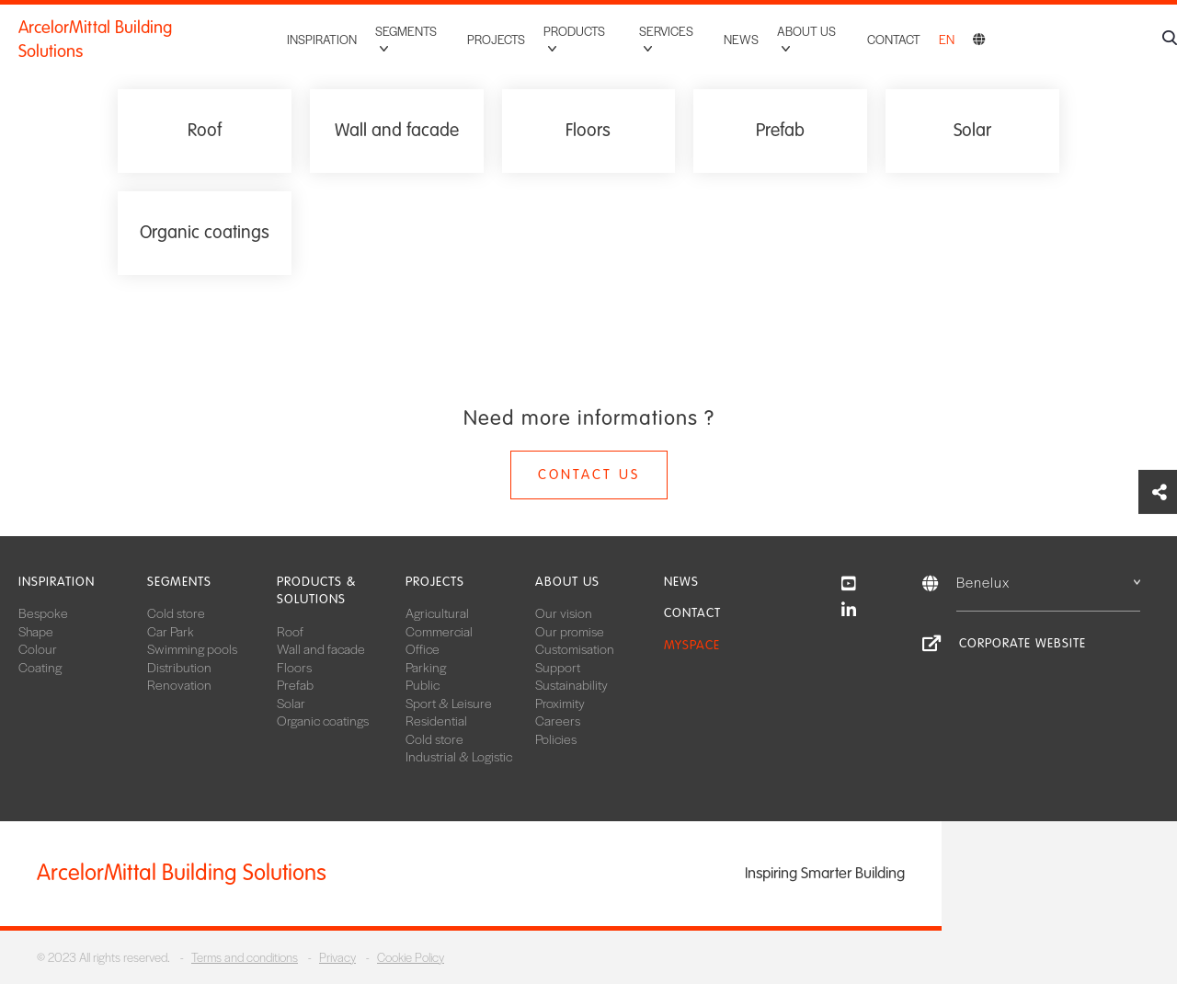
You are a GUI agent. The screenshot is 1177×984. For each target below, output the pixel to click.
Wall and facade (321, 648)
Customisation (574, 648)
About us (567, 581)
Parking (426, 667)
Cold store (176, 612)
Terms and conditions (244, 957)
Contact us (589, 474)
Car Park (170, 631)
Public (423, 684)
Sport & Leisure (449, 702)
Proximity (560, 702)
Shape (35, 631)
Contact (893, 31)
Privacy (337, 957)
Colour (37, 648)
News (741, 31)
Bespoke (43, 612)
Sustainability (571, 684)
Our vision (563, 612)
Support (557, 667)
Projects (495, 31)
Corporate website (1022, 643)
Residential (436, 720)
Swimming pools (192, 648)
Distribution (179, 667)
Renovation (179, 684)
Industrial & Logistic (459, 756)
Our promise (569, 631)
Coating (40, 667)
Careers (557, 720)
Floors (294, 667)
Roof (290, 631)
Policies (556, 738)
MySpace (692, 645)
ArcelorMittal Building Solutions (129, 31)
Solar (291, 702)
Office (423, 648)
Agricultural (437, 612)
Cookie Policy (410, 957)
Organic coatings (323, 720)
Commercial (439, 631)
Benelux (1048, 581)
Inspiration (320, 31)
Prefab (295, 684)
